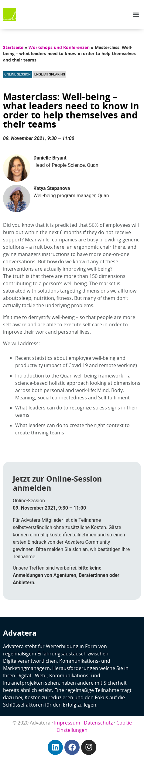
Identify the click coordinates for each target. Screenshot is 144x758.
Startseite (13, 47)
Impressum (67, 722)
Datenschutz (98, 722)
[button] (136, 14)
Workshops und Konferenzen (59, 47)
